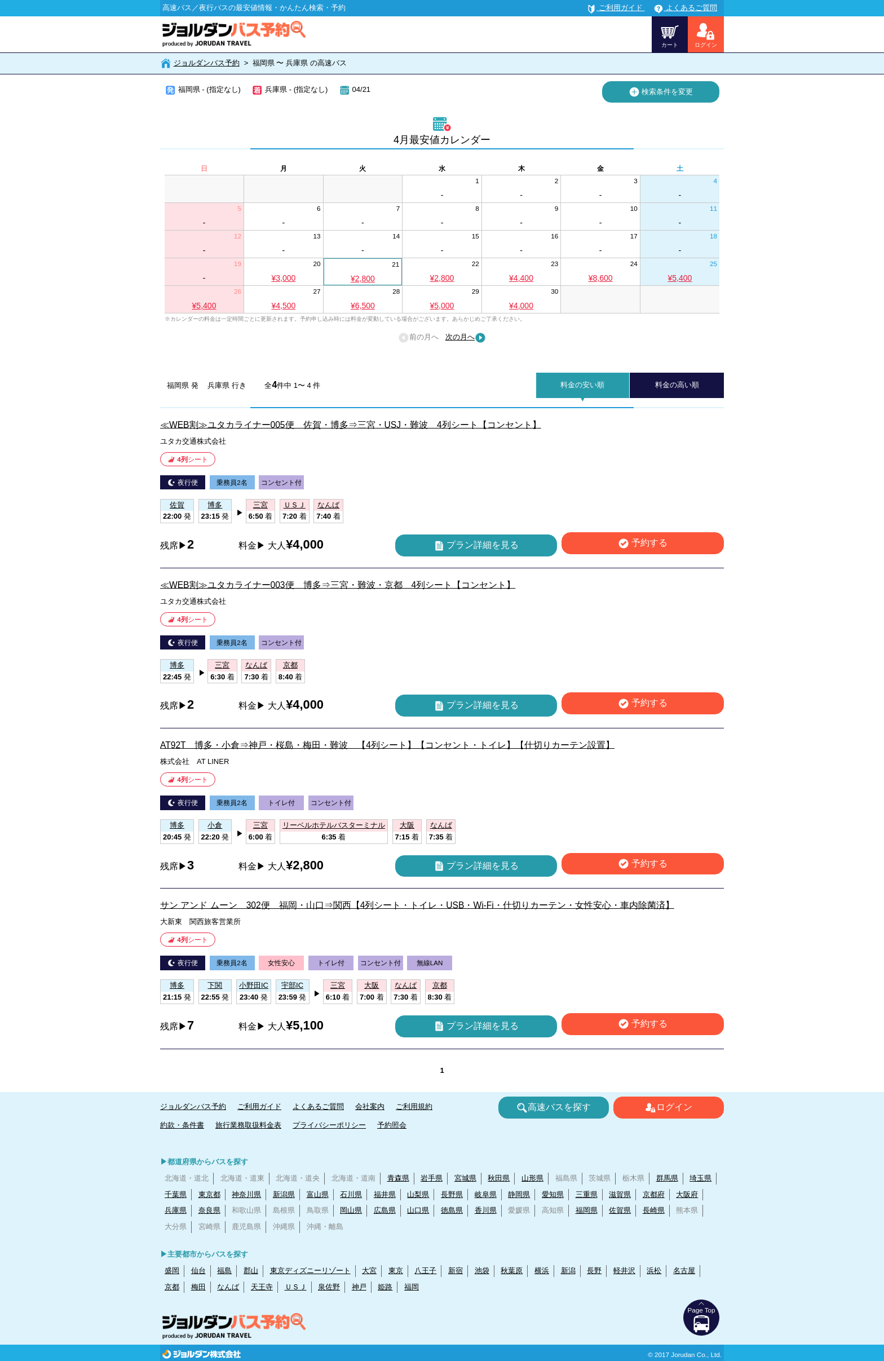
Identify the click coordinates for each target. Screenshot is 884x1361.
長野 (594, 1270)
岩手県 (432, 1178)
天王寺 (262, 1287)
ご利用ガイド (259, 1106)
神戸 (359, 1287)
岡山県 (351, 1210)
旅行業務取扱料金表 (248, 1125)
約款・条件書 (182, 1125)
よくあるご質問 (318, 1106)
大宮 (369, 1270)
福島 (224, 1270)
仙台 (198, 1270)
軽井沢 (624, 1270)
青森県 (398, 1178)
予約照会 (391, 1125)
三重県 (587, 1194)
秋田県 (499, 1178)
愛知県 (553, 1194)
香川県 (486, 1210)
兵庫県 (176, 1210)
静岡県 (519, 1194)
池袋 (482, 1270)
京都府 (654, 1194)
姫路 (385, 1287)
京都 (172, 1287)
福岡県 (587, 1210)
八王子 (425, 1270)
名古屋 (684, 1270)
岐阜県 (486, 1194)
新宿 (455, 1270)
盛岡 (172, 1270)
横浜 (541, 1270)
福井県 (385, 1194)
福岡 (411, 1287)
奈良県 (209, 1210)
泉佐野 (329, 1287)
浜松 (654, 1270)
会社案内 (369, 1106)
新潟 (568, 1270)
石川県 (351, 1194)
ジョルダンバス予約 (207, 63)
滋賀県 (620, 1194)
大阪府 (687, 1194)
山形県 (532, 1178)
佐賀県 (620, 1210)
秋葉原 (512, 1270)
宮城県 (465, 1178)
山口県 (418, 1210)
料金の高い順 (677, 385)
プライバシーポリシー (329, 1125)
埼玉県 (700, 1178)
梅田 (198, 1287)
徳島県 (452, 1210)
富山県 (318, 1194)
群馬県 (667, 1178)
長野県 (452, 1194)
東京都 (209, 1194)
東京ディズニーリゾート (310, 1270)
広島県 (385, 1210)
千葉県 (176, 1194)
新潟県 (284, 1194)
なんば (228, 1287)
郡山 (251, 1270)
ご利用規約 (414, 1106)
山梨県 (418, 1194)
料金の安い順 (582, 385)
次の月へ (465, 337)
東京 (395, 1270)
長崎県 (654, 1210)
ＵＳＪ (296, 1287)
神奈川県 (246, 1194)
